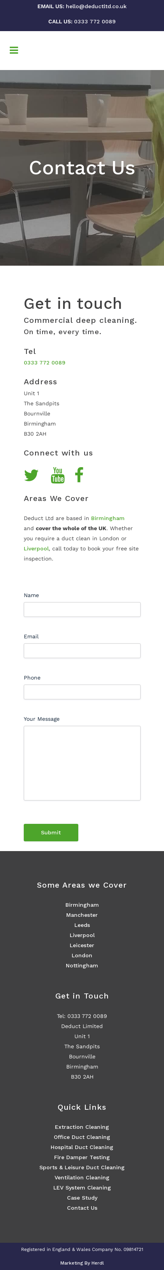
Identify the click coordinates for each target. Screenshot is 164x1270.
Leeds (82, 925)
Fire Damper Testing (82, 1157)
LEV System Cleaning (82, 1187)
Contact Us (82, 1208)
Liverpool (36, 548)
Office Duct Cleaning (82, 1137)
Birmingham (108, 518)
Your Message (42, 719)
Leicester (82, 945)
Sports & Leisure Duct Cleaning (82, 1167)
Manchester (82, 915)
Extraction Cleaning (82, 1127)
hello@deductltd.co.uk (96, 6)
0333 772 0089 (95, 21)
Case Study (82, 1198)
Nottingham (82, 965)
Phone (32, 677)
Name (31, 595)
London (82, 955)
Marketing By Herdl (82, 1263)
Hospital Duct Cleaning (82, 1147)
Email (31, 636)
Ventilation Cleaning (82, 1177)
